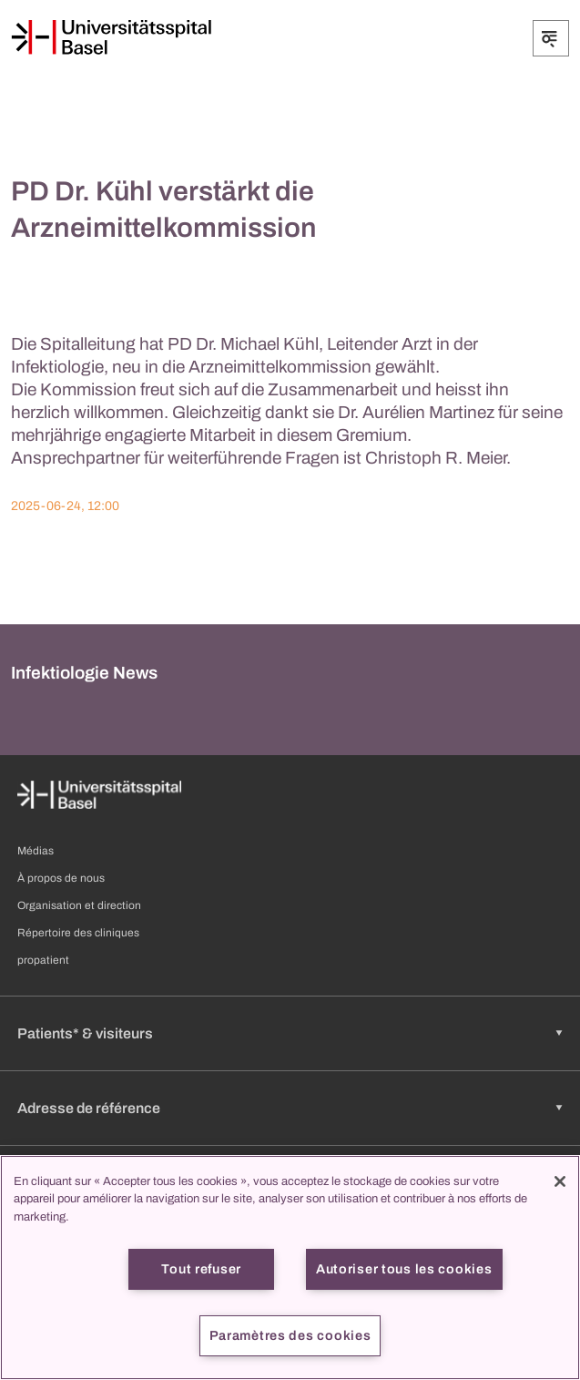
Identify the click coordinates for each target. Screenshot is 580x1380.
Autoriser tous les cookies (404, 1269)
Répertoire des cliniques (78, 932)
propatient (43, 960)
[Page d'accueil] (111, 37)
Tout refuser (201, 1269)
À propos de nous (61, 878)
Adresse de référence (88, 1108)
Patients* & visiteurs (85, 1033)
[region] (290, 1267)
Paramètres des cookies (290, 1335)
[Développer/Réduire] (551, 38)
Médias (35, 850)
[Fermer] (560, 1181)
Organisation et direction (79, 905)
